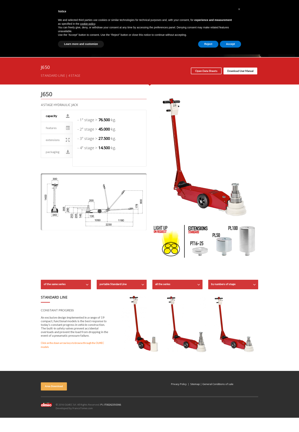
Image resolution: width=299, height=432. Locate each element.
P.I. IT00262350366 (110, 404)
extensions (58, 140)
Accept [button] (230, 43)
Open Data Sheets (206, 71)
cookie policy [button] (87, 23)
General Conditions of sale (217, 384)
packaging (58, 152)
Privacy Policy (179, 384)
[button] (239, 9)
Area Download (54, 386)
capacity (58, 116)
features (58, 128)
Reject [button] (208, 43)
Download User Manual (240, 71)
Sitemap (195, 384)
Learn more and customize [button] (81, 43)
